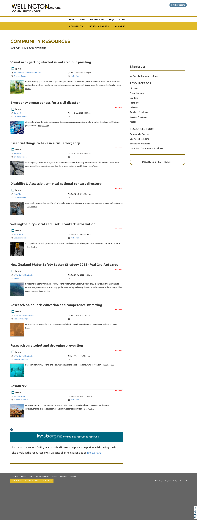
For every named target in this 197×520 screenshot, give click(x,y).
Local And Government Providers (146, 148)
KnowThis (17, 194)
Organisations (137, 93)
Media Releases (97, 19)
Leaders (134, 98)
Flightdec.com (19, 396)
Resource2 (18, 386)
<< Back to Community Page (144, 76)
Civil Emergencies (20, 116)
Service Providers (138, 117)
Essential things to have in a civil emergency (45, 143)
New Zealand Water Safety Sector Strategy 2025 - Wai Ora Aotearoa (64, 264)
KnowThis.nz (19, 234)
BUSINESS (120, 26)
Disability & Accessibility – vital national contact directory (56, 183)
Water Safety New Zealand (24, 275)
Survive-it (17, 113)
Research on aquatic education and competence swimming (56, 305)
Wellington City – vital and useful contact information (52, 224)
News (82, 19)
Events (72, 19)
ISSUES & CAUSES (99, 26)
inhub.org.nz (94, 452)
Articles (122, 19)
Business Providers (21, 400)
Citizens (134, 88)
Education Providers (140, 143)
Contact (73, 476)
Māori (133, 122)
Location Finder (20, 197)
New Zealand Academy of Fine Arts (27, 73)
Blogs (111, 19)
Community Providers (141, 134)
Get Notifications (178, 5)
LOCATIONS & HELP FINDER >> (157, 162)
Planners (134, 102)
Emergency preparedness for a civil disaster (45, 102)
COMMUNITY (76, 26)
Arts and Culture (20, 76)
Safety (16, 278)
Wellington (75, 76)
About (23, 476)
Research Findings (21, 319)
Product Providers (139, 112)
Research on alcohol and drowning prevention (46, 345)
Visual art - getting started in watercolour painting (50, 62)
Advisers (134, 107)
